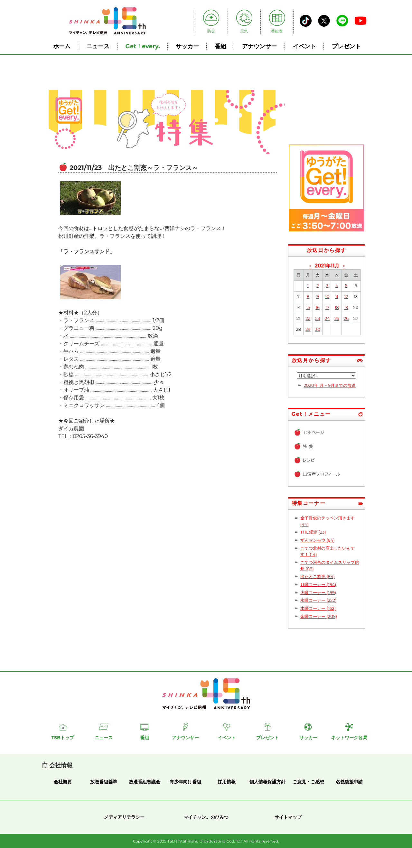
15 (308, 307)
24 (327, 318)
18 (337, 307)
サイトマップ (288, 817)
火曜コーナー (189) (318, 592)
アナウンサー (259, 46)
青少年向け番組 (185, 782)
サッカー (187, 46)
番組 (220, 46)
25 (336, 318)
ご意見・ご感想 (308, 782)
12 (346, 296)
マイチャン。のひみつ (206, 817)
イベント (304, 46)
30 (317, 329)
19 (346, 307)
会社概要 (63, 782)
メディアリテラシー (124, 817)
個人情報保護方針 (267, 782)
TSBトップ (62, 738)
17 (327, 307)
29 (307, 329)
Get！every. (143, 46)
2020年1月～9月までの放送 (330, 385)
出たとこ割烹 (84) (317, 576)
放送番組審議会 (144, 782)
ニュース (97, 46)
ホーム (61, 46)
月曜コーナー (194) (318, 584)
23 (317, 318)
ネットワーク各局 (349, 738)
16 (317, 307)
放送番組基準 (103, 782)
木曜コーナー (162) (318, 608)
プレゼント (346, 46)
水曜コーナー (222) (318, 600)
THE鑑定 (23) (313, 532)
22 (307, 318)
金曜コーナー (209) (318, 616)
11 (336, 296)
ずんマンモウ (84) (317, 540)
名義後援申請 (349, 782)
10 (327, 296)
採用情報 (227, 782)
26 (346, 318)
